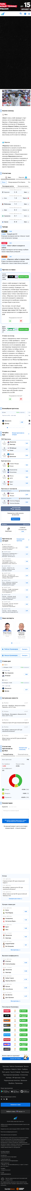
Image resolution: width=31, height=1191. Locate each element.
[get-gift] (25, 14)
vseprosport (3, 13)
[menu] (29, 14)
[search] (21, 13)
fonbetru (15, 595)
